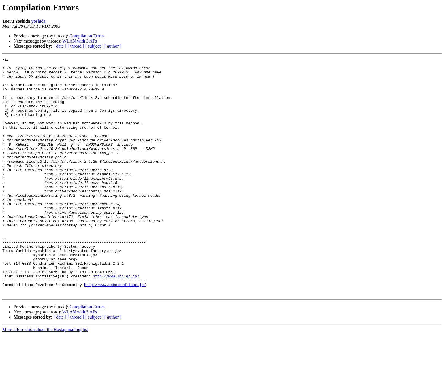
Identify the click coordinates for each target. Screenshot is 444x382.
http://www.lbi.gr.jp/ (116, 320)
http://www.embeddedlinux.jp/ (115, 330)
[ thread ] (75, 46)
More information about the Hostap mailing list (45, 377)
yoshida (38, 21)
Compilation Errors (86, 35)
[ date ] (60, 46)
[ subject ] (94, 46)
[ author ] (112, 46)
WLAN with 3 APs (79, 41)
